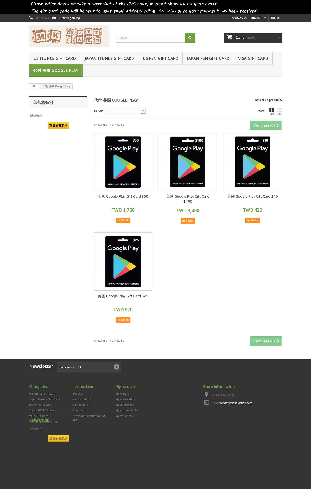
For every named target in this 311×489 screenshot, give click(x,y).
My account (125, 386)
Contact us (239, 17)
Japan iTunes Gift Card (109, 58)
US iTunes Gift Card (54, 58)
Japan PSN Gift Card (208, 58)
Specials (78, 393)
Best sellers (80, 404)
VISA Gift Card (253, 58)
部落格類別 (43, 102)
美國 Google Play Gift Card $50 (123, 196)
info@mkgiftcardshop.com (236, 402)
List (279, 111)
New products (81, 399)
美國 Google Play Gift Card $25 (123, 296)
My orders (122, 393)
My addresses (125, 404)
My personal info (127, 410)
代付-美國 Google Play (55, 70)
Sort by (99, 110)
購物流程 (36, 116)
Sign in (275, 17)
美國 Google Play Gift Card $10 (252, 196)
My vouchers (124, 416)
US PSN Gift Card (160, 58)
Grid (271, 111)
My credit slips (125, 399)
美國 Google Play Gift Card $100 (187, 198)
